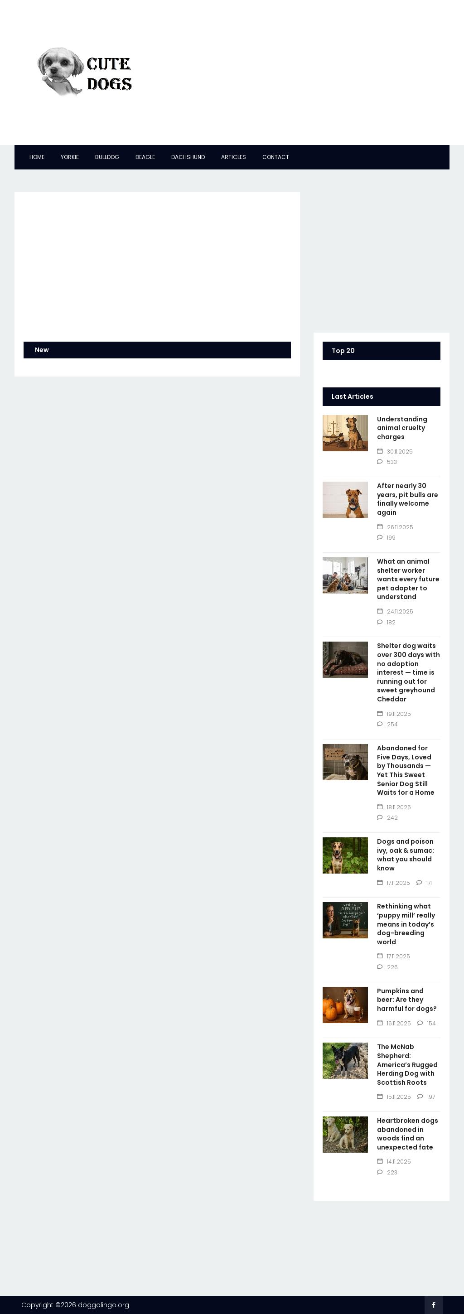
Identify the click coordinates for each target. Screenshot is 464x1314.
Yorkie (70, 157)
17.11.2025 (393, 883)
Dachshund (188, 157)
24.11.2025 (395, 611)
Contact (275, 157)
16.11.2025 (394, 1023)
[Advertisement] (304, 72)
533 (387, 462)
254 (387, 724)
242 (387, 817)
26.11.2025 (395, 527)
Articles (233, 157)
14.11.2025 (394, 1161)
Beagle (145, 157)
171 (424, 883)
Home (36, 157)
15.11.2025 (394, 1097)
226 (387, 967)
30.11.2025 (395, 451)
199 (386, 537)
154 (426, 1023)
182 (386, 622)
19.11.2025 (394, 714)
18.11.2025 (394, 807)
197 (426, 1097)
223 (387, 1172)
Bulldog (107, 157)
